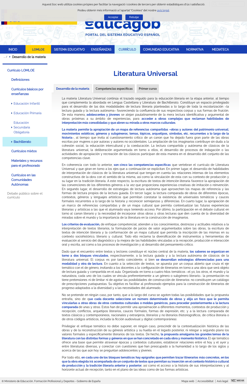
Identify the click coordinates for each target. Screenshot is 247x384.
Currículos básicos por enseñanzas (27, 91)
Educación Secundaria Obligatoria (22, 127)
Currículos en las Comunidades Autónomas (23, 180)
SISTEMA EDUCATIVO (69, 49)
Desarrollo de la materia (72, 88)
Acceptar (113, 17)
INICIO (13, 49)
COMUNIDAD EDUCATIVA (161, 49)
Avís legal (222, 381)
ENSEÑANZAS (101, 49)
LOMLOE (38, 49)
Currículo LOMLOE (20, 70)
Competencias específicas (114, 88)
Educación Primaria (27, 113)
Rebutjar (134, 17)
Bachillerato (22, 142)
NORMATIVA (194, 49)
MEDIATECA (220, 49)
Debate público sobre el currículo (25, 195)
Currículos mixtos (24, 151)
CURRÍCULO (127, 49)
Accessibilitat (205, 381)
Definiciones (20, 80)
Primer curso (148, 88)
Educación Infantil (27, 103)
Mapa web (188, 381)
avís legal (163, 10)
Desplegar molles (5, 56)
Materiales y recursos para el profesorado (26, 163)
